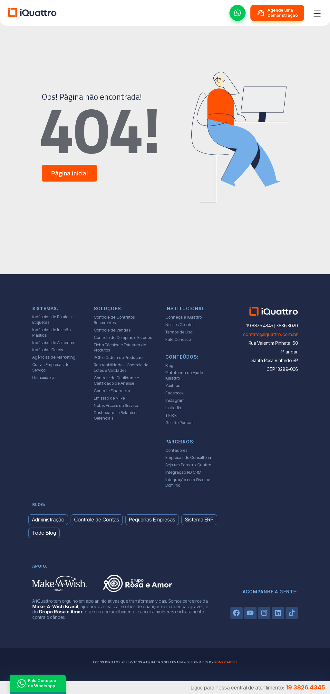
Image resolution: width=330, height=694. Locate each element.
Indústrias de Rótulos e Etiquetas (52, 319)
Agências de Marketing (53, 357)
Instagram (175, 400)
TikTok (171, 415)
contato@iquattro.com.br (270, 334)
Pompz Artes (226, 662)
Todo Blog (44, 533)
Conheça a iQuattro (183, 317)
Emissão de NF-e (109, 398)
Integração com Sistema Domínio (187, 482)
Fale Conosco (178, 339)
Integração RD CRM (183, 472)
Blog (169, 365)
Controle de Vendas (112, 329)
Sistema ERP (199, 519)
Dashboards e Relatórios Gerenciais (116, 415)
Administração (48, 519)
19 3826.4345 (305, 687)
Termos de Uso (178, 331)
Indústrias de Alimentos (53, 342)
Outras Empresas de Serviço (50, 367)
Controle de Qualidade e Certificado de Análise (116, 380)
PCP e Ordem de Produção (118, 357)
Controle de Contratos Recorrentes (114, 319)
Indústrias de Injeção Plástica (51, 332)
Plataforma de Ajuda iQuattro (184, 375)
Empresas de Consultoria (188, 457)
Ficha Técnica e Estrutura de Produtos (120, 347)
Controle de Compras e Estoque (123, 337)
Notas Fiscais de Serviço (116, 405)
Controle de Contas (96, 519)
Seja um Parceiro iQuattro (188, 464)
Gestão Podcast (180, 422)
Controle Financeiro (112, 390)
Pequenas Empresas (152, 519)
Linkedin (173, 407)
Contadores (176, 450)
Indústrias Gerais (47, 349)
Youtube (172, 385)
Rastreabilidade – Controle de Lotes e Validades (121, 367)
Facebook (174, 392)
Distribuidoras (44, 377)
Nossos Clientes (179, 324)
